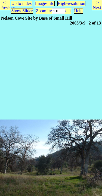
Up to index (21, 3)
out (68, 10)
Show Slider (22, 10)
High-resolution (71, 3)
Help (78, 10)
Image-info (44, 3)
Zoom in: (44, 10)
